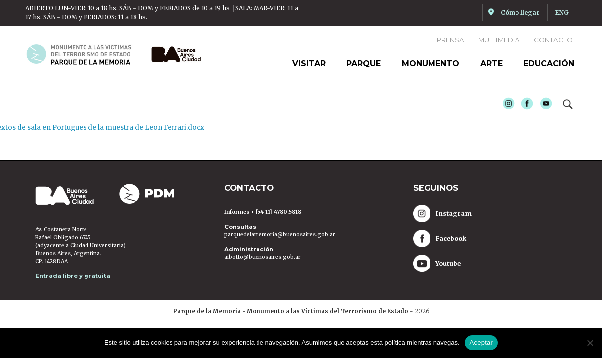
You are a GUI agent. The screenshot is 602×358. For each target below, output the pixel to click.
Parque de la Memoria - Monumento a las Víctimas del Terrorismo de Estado (290, 311)
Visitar (309, 63)
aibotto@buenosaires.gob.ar (262, 257)
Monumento (430, 63)
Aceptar (481, 342)
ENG (562, 12)
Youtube (543, 106)
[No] (590, 343)
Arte (491, 63)
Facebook (524, 106)
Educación (548, 63)
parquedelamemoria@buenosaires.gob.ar (279, 234)
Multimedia (499, 40)
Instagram (506, 106)
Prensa (450, 40)
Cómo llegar (520, 12)
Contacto (553, 40)
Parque (363, 63)
